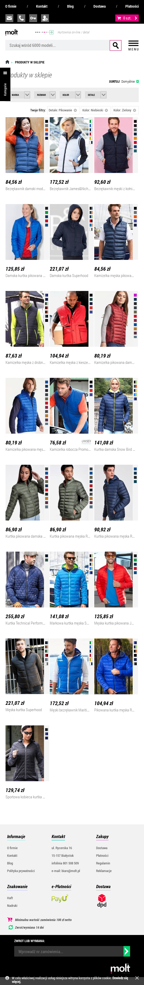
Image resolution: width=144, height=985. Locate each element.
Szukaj (115, 45)
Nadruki (12, 905)
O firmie (10, 6)
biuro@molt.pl (9, 18)
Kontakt (41, 6)
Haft (10, 897)
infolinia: (21, 18)
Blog (70, 6)
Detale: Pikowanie (63, 110)
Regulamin (103, 863)
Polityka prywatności (21, 870)
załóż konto (45, 18)
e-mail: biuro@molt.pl (66, 870)
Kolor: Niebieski (95, 110)
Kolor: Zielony (124, 110)
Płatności (132, 6)
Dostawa (99, 6)
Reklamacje (104, 870)
